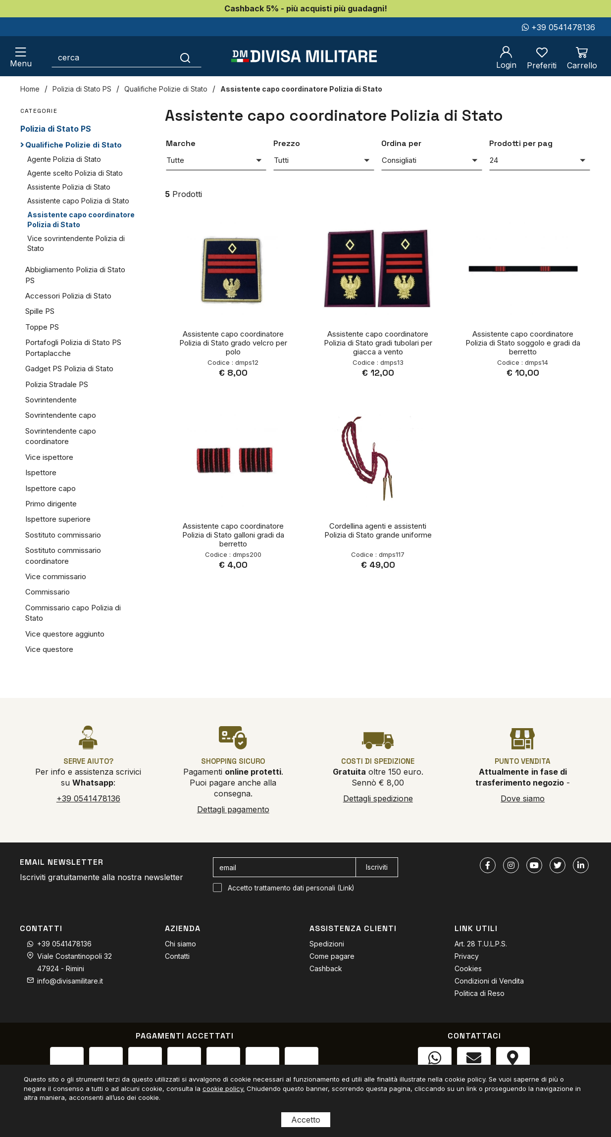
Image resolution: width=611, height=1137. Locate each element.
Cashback (325, 968)
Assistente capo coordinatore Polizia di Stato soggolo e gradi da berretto (522, 342)
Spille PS (39, 311)
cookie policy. (224, 1088)
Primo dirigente (51, 503)
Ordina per (401, 143)
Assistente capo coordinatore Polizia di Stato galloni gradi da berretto (233, 534)
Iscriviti (377, 867)
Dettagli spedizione (378, 798)
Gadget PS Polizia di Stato (69, 368)
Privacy (467, 956)
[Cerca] (185, 57)
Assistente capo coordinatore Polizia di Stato (301, 89)
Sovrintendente (51, 399)
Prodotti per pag (521, 143)
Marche (181, 143)
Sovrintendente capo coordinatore (60, 436)
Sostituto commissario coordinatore (63, 555)
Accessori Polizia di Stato (68, 295)
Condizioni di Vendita (489, 981)
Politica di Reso (480, 993)
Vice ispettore (49, 457)
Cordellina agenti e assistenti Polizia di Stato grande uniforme (378, 530)
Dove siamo (523, 798)
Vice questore (49, 649)
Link (346, 888)
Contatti (177, 956)
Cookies (468, 968)
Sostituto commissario (63, 535)
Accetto (305, 1120)
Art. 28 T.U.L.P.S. (481, 943)
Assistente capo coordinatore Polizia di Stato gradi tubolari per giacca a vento (378, 342)
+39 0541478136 (558, 27)
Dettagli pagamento (233, 809)
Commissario (47, 591)
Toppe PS (42, 327)
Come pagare (332, 956)
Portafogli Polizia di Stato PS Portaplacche (73, 347)
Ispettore (40, 472)
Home (30, 89)
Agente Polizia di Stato (64, 159)
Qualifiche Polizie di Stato (165, 89)
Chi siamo (180, 943)
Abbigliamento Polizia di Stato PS (75, 275)
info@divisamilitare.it (70, 981)
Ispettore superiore (58, 519)
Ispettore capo (50, 488)
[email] (284, 867)
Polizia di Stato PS (81, 89)
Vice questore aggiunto (64, 634)
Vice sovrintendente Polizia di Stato (76, 243)
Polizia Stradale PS (56, 384)
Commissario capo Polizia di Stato (73, 613)
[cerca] (110, 57)
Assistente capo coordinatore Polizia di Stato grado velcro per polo (233, 342)
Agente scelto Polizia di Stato (75, 173)
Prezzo (286, 143)
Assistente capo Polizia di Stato (78, 201)
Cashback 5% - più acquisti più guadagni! (305, 8)
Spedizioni (326, 943)
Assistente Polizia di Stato (68, 187)
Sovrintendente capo (60, 415)
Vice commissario (55, 576)
